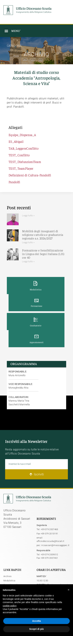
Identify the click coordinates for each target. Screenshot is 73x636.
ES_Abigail (16, 141)
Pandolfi (14, 182)
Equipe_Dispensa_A (22, 135)
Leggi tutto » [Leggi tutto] (28, 215)
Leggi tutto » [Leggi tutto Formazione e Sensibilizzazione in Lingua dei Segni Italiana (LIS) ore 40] (28, 261)
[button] (6, 31)
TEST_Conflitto (19, 155)
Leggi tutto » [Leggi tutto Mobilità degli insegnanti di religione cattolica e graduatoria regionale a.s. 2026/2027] (28, 242)
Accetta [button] (36, 621)
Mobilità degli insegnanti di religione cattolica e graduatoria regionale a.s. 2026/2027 (42, 234)
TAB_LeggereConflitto (23, 148)
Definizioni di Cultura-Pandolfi (30, 175)
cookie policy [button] (9, 605)
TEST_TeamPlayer (21, 168)
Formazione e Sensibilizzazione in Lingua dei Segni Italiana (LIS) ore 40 (43, 253)
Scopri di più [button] (36, 629)
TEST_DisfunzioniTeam (25, 162)
